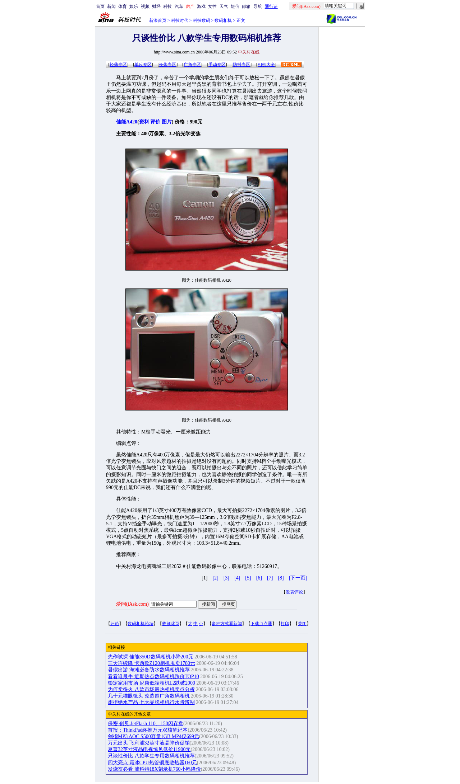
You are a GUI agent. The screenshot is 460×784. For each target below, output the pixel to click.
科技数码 (201, 20)
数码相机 (223, 20)
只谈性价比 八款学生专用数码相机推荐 (151, 756)
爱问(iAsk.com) (132, 604)
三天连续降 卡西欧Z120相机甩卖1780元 (151, 663)
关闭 (302, 623)
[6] (259, 578)
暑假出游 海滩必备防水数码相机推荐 (149, 669)
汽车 (179, 6)
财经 (156, 6)
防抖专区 (241, 64)
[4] (237, 578)
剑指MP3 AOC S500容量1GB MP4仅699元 (153, 736)
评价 (155, 122)
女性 (212, 6)
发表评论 (294, 592)
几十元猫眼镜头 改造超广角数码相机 (149, 696)
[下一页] (298, 578)
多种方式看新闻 (227, 623)
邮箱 (246, 6)
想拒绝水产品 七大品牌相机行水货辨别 (151, 702)
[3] (226, 578)
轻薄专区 (118, 64)
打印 (285, 623)
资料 (144, 122)
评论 (114, 623)
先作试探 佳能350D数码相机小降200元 (150, 656)
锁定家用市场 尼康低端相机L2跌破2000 (151, 683)
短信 (235, 6)
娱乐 (133, 6)
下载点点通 (261, 623)
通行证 (271, 6)
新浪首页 (157, 20)
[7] (270, 578)
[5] (248, 578)
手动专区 (217, 64)
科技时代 (179, 20)
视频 (145, 6)
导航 (257, 6)
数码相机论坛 (140, 623)
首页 (100, 6)
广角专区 (192, 64)
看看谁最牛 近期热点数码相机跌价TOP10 (153, 676)
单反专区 (143, 64)
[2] (215, 578)
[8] (281, 578)
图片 (167, 122)
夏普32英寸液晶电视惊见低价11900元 (149, 749)
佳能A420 (126, 122)
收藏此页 (170, 623)
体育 (122, 6)
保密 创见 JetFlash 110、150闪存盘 (145, 723)
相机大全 (266, 64)
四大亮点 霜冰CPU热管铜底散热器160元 (152, 762)
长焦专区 (167, 64)
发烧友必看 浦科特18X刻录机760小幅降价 (154, 769)
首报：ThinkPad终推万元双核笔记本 (148, 730)
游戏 (201, 6)
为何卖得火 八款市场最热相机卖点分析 (151, 689)
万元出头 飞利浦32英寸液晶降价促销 (149, 743)
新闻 (111, 6)
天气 (224, 6)
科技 (167, 6)
